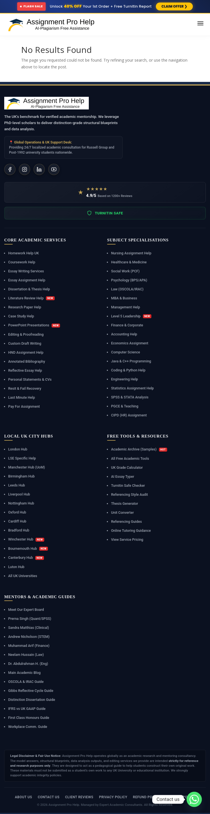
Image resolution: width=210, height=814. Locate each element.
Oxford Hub (17, 512)
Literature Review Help (31, 298)
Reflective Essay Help (25, 370)
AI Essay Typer (122, 476)
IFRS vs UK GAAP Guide (26, 709)
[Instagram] (24, 169)
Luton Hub (16, 567)
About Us (23, 797)
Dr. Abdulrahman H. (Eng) (28, 663)
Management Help (125, 307)
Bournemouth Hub (28, 548)
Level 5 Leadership (131, 316)
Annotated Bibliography (26, 361)
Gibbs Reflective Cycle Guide (30, 691)
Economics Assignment (129, 343)
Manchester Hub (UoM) (26, 467)
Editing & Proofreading (26, 334)
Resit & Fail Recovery (24, 388)
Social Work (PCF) (125, 271)
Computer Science (125, 352)
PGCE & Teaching (124, 406)
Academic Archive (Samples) (139, 449)
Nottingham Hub (21, 503)
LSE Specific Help (22, 458)
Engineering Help (124, 379)
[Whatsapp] (194, 799)
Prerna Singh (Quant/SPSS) (29, 618)
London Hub (17, 449)
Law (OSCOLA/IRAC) (127, 289)
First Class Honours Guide (28, 718)
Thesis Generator (124, 503)
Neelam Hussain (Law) (26, 654)
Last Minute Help (21, 397)
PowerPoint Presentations (34, 325)
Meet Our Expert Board (26, 609)
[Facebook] (10, 169)
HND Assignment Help (25, 352)
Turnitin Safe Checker (128, 485)
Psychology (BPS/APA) (129, 280)
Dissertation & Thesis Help (29, 289)
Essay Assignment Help (26, 280)
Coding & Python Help (128, 370)
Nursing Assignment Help (131, 253)
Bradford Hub (18, 530)
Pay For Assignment (24, 406)
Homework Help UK (23, 253)
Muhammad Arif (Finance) (28, 645)
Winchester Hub (26, 539)
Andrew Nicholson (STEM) (29, 636)
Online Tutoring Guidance (131, 530)
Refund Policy (146, 797)
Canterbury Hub (26, 557)
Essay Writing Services (26, 271)
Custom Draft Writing (24, 343)
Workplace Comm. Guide (27, 727)
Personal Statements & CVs (30, 379)
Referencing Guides (126, 521)
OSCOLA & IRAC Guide (26, 682)
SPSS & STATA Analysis (130, 397)
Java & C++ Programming (131, 361)
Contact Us (48, 797)
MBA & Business (124, 298)
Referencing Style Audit (129, 494)
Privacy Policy (113, 797)
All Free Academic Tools (130, 458)
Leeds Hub (16, 485)
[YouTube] (53, 169)
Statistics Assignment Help (132, 388)
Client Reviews (79, 797)
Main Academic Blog (24, 673)
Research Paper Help (24, 307)
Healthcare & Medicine (129, 262)
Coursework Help (21, 262)
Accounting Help (124, 334)
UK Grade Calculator (127, 467)
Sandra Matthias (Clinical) (28, 627)
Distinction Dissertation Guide (31, 700)
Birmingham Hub (21, 476)
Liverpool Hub (19, 494)
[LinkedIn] (39, 169)
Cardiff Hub (17, 521)
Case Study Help (21, 316)
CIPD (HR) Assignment (129, 415)
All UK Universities (22, 576)
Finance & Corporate (127, 325)
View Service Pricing (127, 539)
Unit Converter (122, 512)
